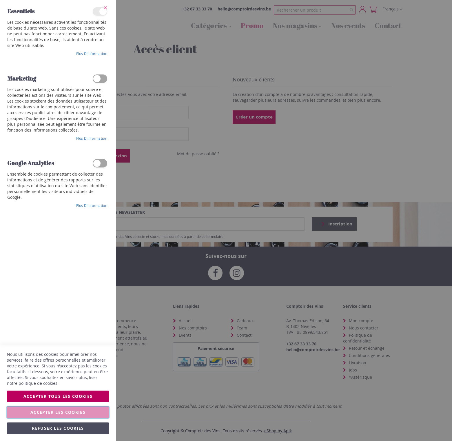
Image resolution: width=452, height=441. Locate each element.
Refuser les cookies (58, 428)
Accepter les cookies (57, 412)
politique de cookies (38, 383)
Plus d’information (91, 53)
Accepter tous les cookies (58, 396)
